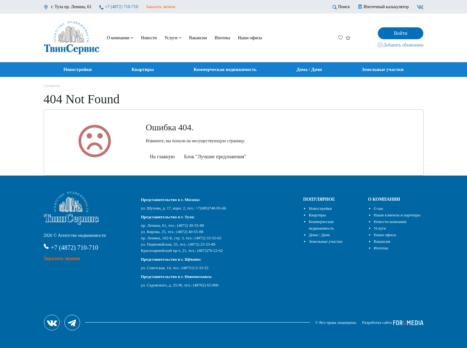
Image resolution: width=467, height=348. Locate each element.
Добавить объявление (401, 45)
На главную (162, 156)
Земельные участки (383, 69)
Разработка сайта (392, 322)
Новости (149, 37)
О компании (120, 37)
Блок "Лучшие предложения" (215, 156)
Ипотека (222, 37)
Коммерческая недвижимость (225, 69)
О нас (378, 208)
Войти (400, 33)
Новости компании (390, 221)
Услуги (173, 37)
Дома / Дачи (309, 69)
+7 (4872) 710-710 (121, 6)
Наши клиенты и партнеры (397, 215)
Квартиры (143, 69)
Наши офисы (250, 37)
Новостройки (77, 69)
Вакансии (198, 37)
